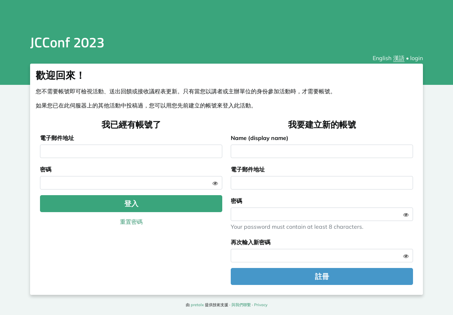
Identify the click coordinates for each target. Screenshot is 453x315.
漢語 (399, 58)
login (416, 58)
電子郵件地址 (57, 137)
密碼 (45, 169)
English (382, 58)
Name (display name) (259, 137)
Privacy (261, 304)
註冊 (322, 276)
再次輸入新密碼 (250, 242)
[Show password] (215, 183)
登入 (131, 203)
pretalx (197, 304)
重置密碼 (131, 221)
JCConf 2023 (67, 42)
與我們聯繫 (241, 304)
